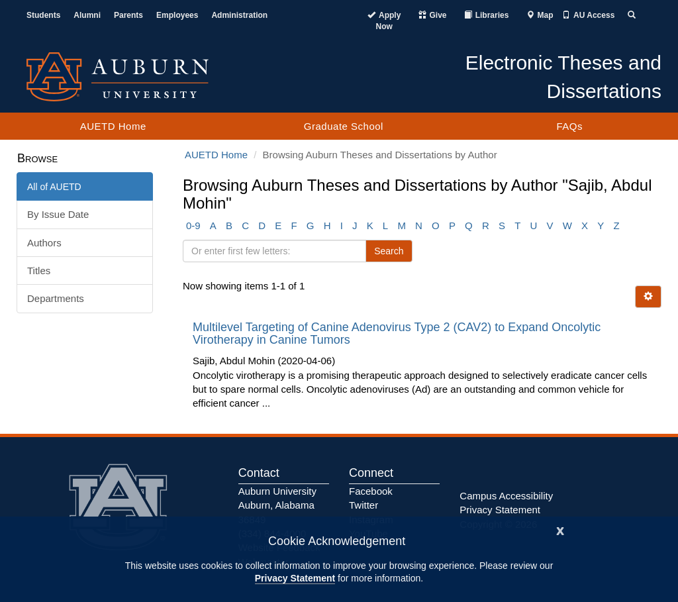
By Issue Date (58, 214)
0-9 (193, 225)
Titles (38, 270)
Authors (44, 242)
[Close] (560, 529)
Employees (177, 15)
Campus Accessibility (506, 495)
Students (43, 15)
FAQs (569, 126)
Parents (128, 15)
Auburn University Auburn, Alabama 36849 (277, 505)
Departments (55, 298)
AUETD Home (113, 126)
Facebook (371, 491)
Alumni (87, 15)
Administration (239, 15)
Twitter (363, 505)
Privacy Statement (295, 578)
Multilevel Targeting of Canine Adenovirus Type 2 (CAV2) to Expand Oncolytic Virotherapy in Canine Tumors (397, 334)
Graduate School (343, 126)
